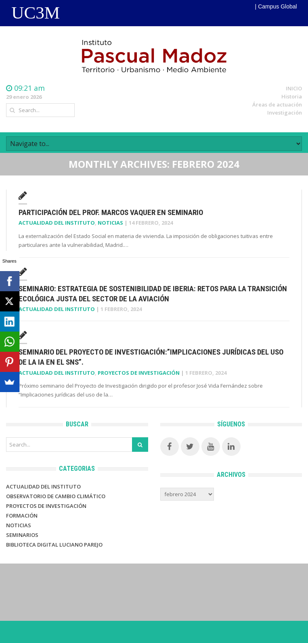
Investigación (284, 112)
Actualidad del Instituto (57, 222)
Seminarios (22, 535)
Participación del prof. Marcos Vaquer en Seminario (111, 212)
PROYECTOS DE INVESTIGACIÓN (46, 505)
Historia (291, 96)
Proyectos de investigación (139, 372)
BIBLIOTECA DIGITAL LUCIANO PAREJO (54, 544)
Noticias (110, 222)
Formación (22, 515)
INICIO (294, 88)
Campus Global (277, 6)
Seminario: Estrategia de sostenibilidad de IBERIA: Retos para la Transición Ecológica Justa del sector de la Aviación (153, 293)
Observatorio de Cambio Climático (55, 496)
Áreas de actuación (277, 104)
